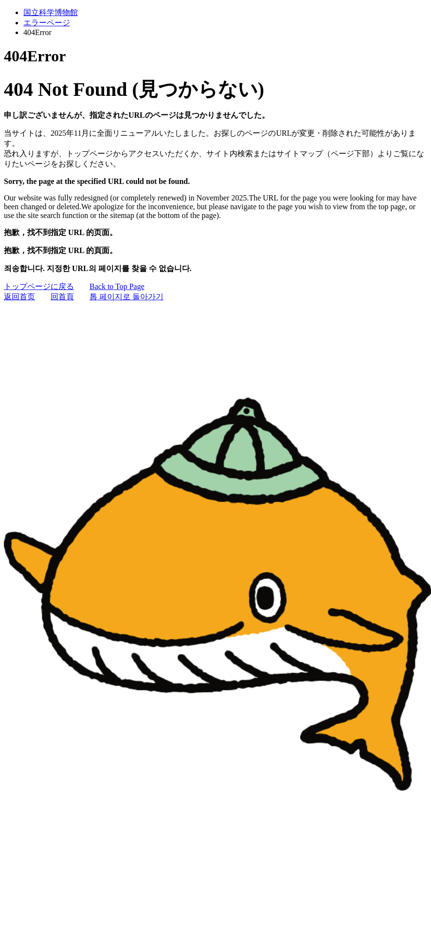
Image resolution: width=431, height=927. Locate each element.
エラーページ (46, 22)
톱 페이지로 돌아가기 (126, 296)
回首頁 (62, 296)
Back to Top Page (117, 286)
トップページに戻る (39, 286)
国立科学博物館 (50, 12)
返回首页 (19, 296)
